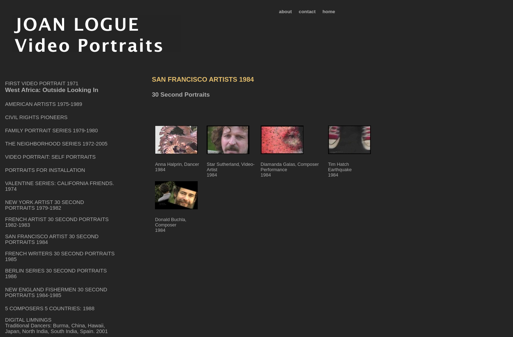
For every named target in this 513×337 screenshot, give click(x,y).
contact (307, 11)
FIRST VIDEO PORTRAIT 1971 (41, 83)
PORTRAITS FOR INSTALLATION (45, 170)
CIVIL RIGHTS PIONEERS (36, 117)
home (328, 11)
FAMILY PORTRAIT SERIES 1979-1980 (51, 130)
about (285, 11)
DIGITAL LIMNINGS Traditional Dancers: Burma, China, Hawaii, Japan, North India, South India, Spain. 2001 (56, 325)
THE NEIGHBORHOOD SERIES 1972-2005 (56, 144)
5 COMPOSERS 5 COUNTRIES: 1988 (49, 308)
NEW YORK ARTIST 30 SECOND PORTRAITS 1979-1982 (44, 205)
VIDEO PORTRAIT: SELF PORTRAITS (50, 157)
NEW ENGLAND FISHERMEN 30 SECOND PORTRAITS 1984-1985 (56, 292)
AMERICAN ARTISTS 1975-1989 (43, 104)
